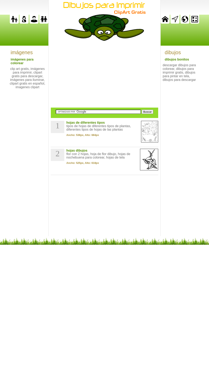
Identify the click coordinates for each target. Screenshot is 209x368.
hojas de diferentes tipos (85, 122)
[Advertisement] (104, 74)
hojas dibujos (76, 150)
